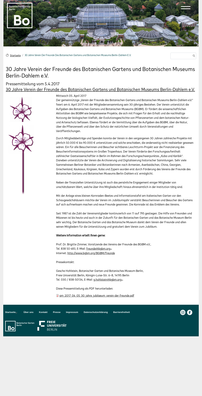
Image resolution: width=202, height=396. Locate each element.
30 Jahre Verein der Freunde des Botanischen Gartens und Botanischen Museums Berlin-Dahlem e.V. (100, 89)
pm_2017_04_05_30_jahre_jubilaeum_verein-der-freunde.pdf (97, 295)
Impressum (72, 312)
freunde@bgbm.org (99, 248)
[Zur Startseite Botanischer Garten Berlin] (19, 15)
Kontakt (43, 312)
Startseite (15, 55)
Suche (193, 56)
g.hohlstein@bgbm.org (108, 279)
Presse (57, 312)
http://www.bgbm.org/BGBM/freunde (91, 253)
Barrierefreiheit (121, 312)
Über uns (28, 312)
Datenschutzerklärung (96, 312)
